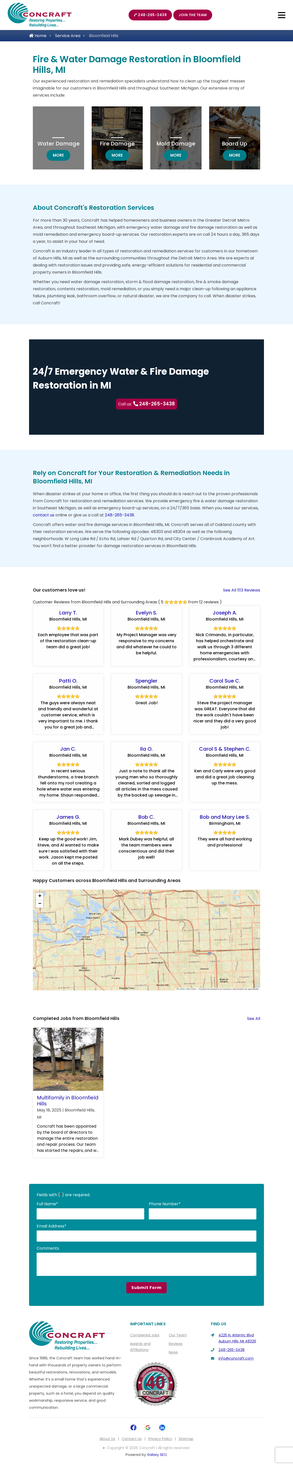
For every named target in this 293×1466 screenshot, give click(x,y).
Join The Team (193, 14)
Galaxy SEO (157, 1454)
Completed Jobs (144, 1335)
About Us (107, 1439)
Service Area (67, 36)
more (61, 155)
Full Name (47, 1204)
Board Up (234, 143)
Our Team (178, 1335)
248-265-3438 (150, 14)
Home (37, 36)
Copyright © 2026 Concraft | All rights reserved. (148, 1448)
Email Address (51, 1226)
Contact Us (132, 1439)
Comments (48, 1248)
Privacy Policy (160, 1439)
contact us (43, 515)
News (173, 1352)
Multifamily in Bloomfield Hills (68, 1100)
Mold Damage (175, 143)
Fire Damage (117, 143)
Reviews (176, 1343)
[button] (39, 896)
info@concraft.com (236, 1358)
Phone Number (165, 1204)
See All (253, 1019)
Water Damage (58, 143)
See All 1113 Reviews (241, 590)
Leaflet (181, 989)
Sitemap (186, 1439)
